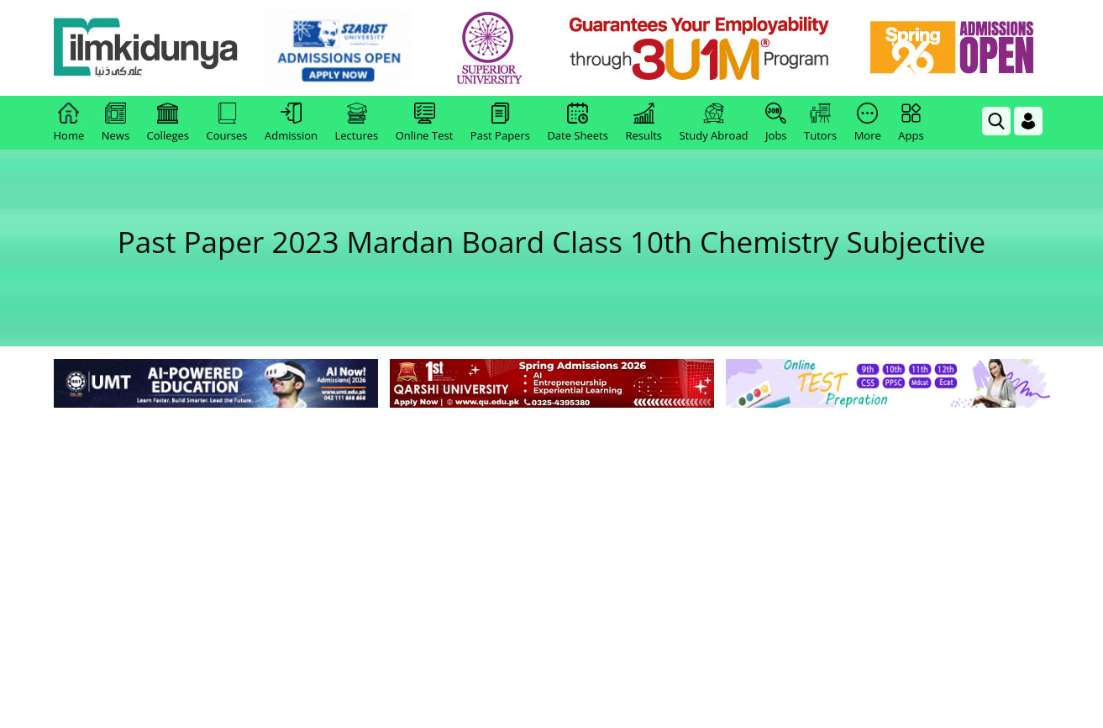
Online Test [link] (425, 123)
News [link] (115, 123)
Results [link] (643, 123)
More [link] (867, 123)
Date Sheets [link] (577, 123)
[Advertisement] (551, 538)
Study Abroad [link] (714, 123)
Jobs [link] (775, 123)
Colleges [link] (168, 123)
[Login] (1028, 121)
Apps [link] (910, 123)
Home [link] (69, 123)
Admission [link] (291, 123)
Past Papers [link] (500, 123)
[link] (338, 48)
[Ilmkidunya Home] (146, 48)
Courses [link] (227, 123)
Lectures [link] (357, 123)
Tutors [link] (820, 123)
